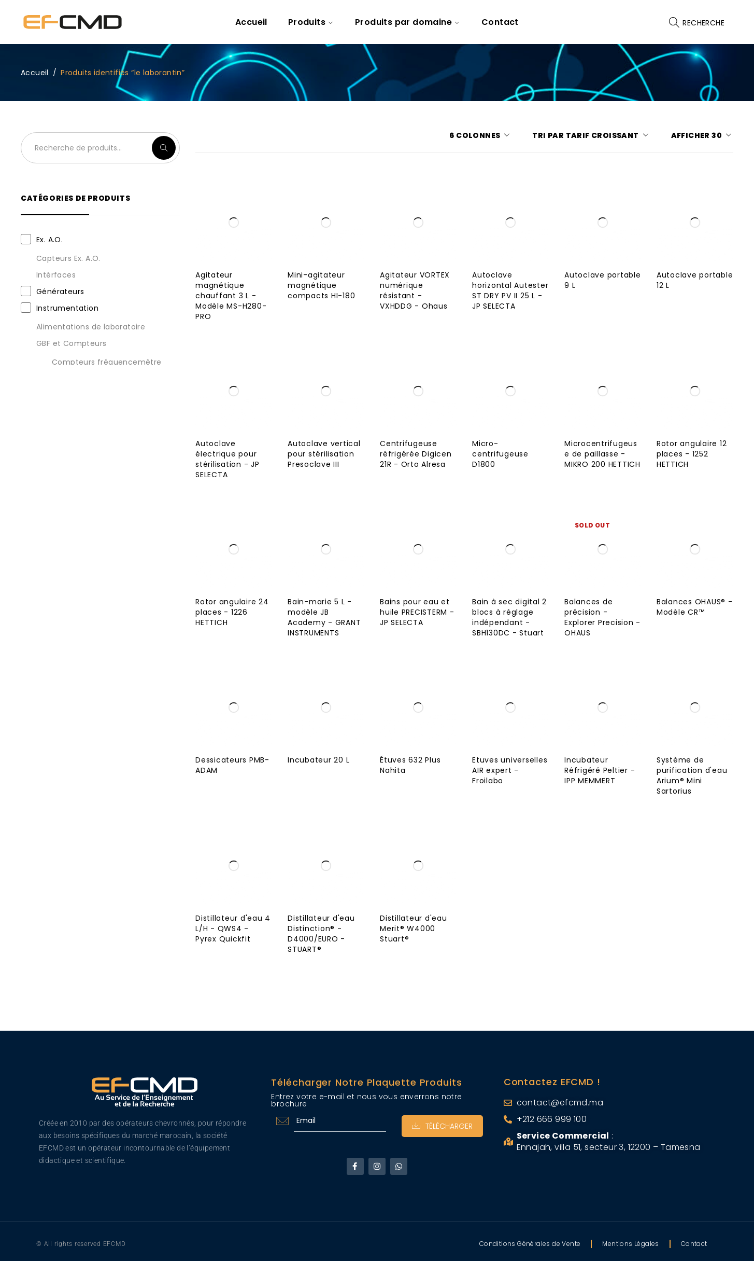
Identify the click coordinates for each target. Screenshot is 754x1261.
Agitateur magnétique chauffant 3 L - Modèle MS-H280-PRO (230, 296)
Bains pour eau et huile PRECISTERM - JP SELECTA (417, 612)
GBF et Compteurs (71, 343)
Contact (694, 1243)
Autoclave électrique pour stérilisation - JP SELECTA (227, 459)
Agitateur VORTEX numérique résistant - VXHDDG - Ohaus (415, 290)
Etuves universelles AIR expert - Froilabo (509, 770)
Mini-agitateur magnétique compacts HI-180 (321, 285)
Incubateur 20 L (318, 760)
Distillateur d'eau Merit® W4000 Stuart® (413, 928)
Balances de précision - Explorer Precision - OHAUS (602, 617)
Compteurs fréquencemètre (107, 362)
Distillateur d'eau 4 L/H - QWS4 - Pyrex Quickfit (233, 928)
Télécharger (442, 1126)
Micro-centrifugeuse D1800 (500, 453)
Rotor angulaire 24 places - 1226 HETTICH (232, 612)
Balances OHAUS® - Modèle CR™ (695, 607)
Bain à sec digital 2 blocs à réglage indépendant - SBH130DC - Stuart (509, 617)
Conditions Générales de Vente (530, 1243)
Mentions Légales (630, 1243)
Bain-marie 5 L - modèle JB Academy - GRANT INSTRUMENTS (324, 617)
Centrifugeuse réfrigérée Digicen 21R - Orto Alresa (416, 453)
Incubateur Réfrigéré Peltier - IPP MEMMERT (599, 770)
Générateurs (60, 291)
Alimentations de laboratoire (90, 327)
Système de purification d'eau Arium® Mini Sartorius (692, 775)
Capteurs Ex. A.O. (68, 258)
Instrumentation (67, 308)
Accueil (35, 72)
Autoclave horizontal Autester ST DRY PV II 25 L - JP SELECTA (510, 290)
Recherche (164, 148)
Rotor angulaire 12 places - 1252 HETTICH (692, 453)
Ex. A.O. (49, 239)
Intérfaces (56, 275)
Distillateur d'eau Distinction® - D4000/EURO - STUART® (321, 933)
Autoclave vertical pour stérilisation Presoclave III (324, 453)
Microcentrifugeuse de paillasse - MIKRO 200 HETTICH (602, 453)
